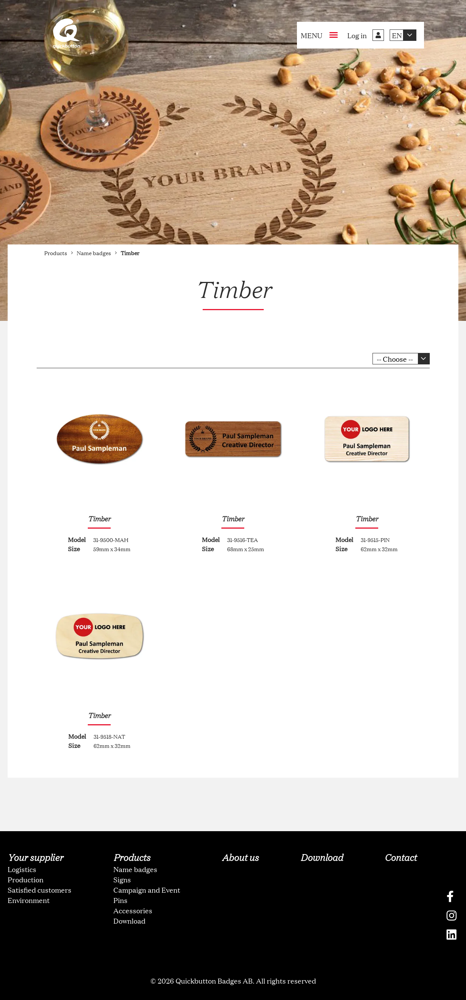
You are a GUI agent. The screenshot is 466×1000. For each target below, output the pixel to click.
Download (129, 921)
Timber (99, 518)
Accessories (132, 910)
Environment (29, 900)
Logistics (22, 869)
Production (26, 879)
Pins (120, 900)
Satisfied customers (39, 890)
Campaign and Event (146, 890)
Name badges (135, 869)
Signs (122, 879)
